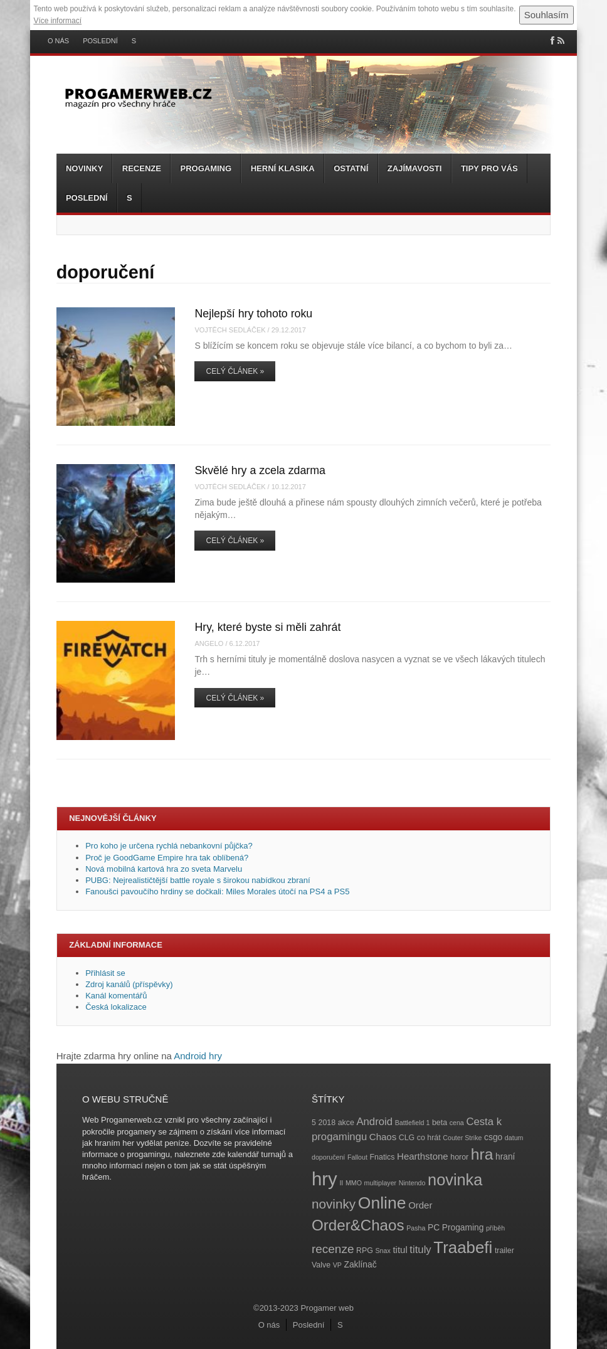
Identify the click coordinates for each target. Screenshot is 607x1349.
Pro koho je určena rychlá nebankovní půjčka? (170, 845)
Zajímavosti (414, 168)
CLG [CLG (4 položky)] (406, 1137)
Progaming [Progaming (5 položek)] (463, 1227)
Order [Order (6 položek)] (420, 1205)
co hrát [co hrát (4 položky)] (429, 1137)
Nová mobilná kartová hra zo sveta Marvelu (163, 869)
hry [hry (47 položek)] (324, 1178)
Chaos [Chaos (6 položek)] (382, 1136)
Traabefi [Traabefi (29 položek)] (462, 1247)
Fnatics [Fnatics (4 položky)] (382, 1157)
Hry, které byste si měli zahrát (267, 627)
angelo (208, 643)
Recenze (141, 168)
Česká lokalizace (116, 1007)
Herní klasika (283, 168)
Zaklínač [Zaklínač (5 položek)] (360, 1264)
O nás (58, 41)
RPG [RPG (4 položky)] (364, 1250)
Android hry (198, 1055)
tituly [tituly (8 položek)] (420, 1250)
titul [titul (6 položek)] (400, 1249)
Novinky (84, 168)
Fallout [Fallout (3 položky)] (357, 1157)
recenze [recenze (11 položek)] (333, 1249)
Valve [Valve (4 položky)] (321, 1265)
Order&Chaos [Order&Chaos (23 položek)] (358, 1225)
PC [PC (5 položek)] (434, 1227)
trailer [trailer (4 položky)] (504, 1250)
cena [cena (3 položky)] (457, 1122)
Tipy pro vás (489, 168)
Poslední (100, 41)
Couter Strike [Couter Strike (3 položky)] (462, 1137)
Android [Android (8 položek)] (374, 1122)
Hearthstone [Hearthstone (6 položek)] (422, 1156)
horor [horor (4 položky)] (459, 1157)
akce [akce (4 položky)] (346, 1122)
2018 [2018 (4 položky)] (327, 1122)
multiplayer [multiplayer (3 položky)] (380, 1183)
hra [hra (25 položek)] (482, 1154)
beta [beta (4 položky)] (439, 1122)
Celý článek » (235, 371)
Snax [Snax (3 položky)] (383, 1250)
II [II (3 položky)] (341, 1183)
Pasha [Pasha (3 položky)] (415, 1228)
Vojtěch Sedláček (229, 330)
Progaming (205, 168)
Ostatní (351, 168)
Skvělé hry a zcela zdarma (259, 470)
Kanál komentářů (116, 995)
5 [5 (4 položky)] (314, 1122)
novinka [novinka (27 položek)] (455, 1179)
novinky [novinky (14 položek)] (334, 1204)
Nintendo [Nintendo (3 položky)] (412, 1183)
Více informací (57, 20)
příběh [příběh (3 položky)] (495, 1228)
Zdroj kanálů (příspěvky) (128, 984)
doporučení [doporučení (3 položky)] (328, 1157)
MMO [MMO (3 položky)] (354, 1183)
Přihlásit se (105, 973)
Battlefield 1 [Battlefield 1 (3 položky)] (412, 1122)
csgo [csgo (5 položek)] (493, 1137)
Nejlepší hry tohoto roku (253, 313)
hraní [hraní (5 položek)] (505, 1156)
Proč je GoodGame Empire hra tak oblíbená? (166, 857)
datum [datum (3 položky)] (514, 1137)
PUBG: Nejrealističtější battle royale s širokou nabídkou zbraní (197, 880)
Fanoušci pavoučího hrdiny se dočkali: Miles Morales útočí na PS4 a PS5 (217, 891)
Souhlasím (546, 14)
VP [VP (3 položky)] (337, 1265)
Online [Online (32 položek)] (382, 1202)
